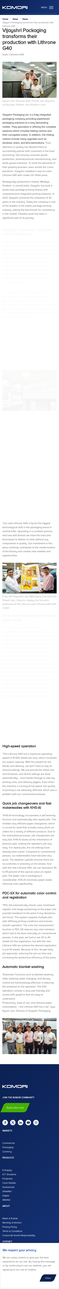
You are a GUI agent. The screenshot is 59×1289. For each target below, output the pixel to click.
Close (48, 1278)
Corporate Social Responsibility (18, 1235)
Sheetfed (6, 1191)
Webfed (6, 1200)
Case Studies (9, 1183)
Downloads (8, 1187)
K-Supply (7, 1170)
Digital (5, 1195)
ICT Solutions (9, 1174)
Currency (7, 1151)
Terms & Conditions (12, 1231)
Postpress (7, 1178)
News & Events (10, 1218)
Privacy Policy (9, 1227)
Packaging (8, 1147)
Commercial (8, 1143)
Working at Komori (11, 1222)
